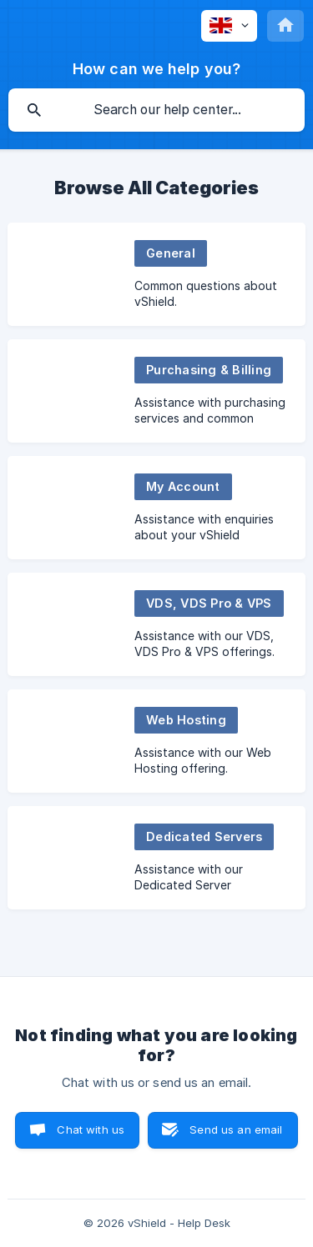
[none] (229, 26)
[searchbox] (156, 110)
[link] (156, 274)
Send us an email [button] (235, 1129)
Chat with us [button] (90, 1129)
